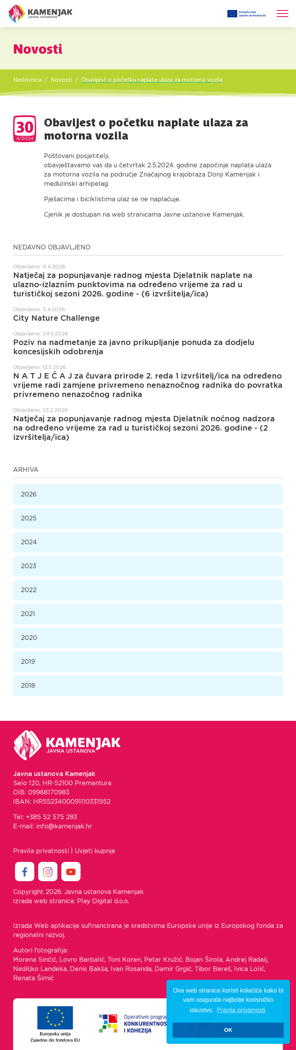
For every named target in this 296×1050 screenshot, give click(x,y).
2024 (29, 542)
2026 (29, 494)
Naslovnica (27, 80)
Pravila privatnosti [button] (241, 1010)
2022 (29, 590)
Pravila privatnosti (41, 851)
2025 (29, 518)
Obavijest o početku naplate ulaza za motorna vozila (151, 80)
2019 (28, 662)
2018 (28, 686)
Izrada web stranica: (44, 901)
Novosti (61, 80)
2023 (28, 566)
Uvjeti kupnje (95, 851)
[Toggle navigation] (282, 13)
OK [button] (228, 1030)
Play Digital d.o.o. (103, 901)
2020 (29, 638)
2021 (28, 614)
